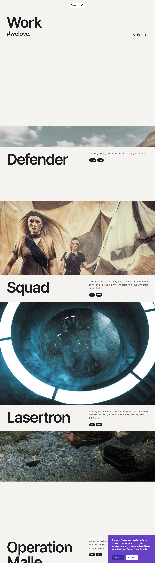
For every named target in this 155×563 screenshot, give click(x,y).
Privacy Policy (139, 549)
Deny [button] (118, 557)
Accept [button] (132, 557)
